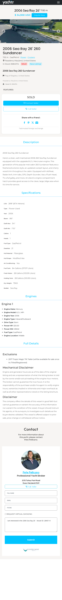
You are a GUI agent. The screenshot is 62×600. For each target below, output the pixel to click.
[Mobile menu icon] (58, 2)
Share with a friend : (31, 117)
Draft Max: (7, 223)
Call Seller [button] (31, 109)
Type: (6, 208)
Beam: (6, 218)
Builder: (6, 288)
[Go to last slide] (3, 31)
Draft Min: (7, 228)
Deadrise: (7, 248)
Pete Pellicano (31, 472)
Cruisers (31, 57)
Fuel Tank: (7, 268)
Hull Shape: (8, 258)
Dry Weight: (8, 283)
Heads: (6, 238)
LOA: (5, 203)
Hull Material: (8, 253)
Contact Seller (31, 103)
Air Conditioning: (9, 263)
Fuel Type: (7, 243)
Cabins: (6, 233)
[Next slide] (58, 31)
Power (23, 57)
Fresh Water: (8, 273)
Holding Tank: (8, 278)
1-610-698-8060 (31, 486)
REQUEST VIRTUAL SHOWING (19, 514)
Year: (5, 213)
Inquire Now (39, 15)
